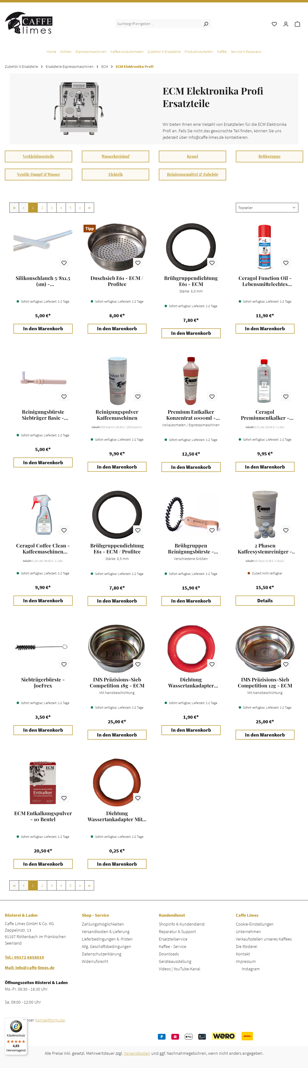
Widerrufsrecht (95, 961)
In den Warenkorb (43, 328)
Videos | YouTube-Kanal (179, 969)
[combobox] (157, 23)
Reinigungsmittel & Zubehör (192, 174)
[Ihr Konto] (286, 23)
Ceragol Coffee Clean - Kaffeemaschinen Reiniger (43, 548)
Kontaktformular (50, 1020)
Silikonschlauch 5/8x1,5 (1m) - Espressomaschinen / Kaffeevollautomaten (43, 281)
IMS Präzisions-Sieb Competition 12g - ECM (265, 682)
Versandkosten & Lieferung (105, 931)
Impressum (246, 961)
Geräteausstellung (175, 961)
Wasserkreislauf (115, 156)
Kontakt (243, 954)
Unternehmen (248, 931)
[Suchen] (205, 23)
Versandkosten (137, 1053)
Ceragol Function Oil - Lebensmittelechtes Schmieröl (265, 281)
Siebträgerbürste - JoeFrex (43, 682)
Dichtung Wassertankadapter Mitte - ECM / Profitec (117, 816)
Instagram (251, 969)
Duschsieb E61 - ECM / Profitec (116, 281)
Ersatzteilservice (173, 939)
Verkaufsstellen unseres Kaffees (264, 939)
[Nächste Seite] (80, 208)
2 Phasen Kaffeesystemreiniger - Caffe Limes (265, 548)
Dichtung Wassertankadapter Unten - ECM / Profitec (191, 682)
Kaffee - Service (172, 946)
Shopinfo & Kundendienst (182, 924)
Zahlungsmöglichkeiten (103, 924)
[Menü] (24, 1021)
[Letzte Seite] (89, 208)
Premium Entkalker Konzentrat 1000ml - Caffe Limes (191, 415)
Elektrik (116, 174)
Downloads (169, 954)
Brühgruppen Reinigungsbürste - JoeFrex (191, 548)
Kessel (192, 156)
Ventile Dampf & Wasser (38, 174)
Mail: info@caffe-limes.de (29, 967)
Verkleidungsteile (38, 156)
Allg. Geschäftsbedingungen (106, 946)
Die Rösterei (246, 946)
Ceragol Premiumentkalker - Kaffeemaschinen (265, 415)
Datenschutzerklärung (101, 954)
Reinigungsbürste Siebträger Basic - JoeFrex (43, 415)
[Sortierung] (267, 207)
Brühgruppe (269, 156)
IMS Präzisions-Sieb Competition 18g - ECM (117, 682)
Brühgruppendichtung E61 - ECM (191, 281)
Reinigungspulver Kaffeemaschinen (117, 415)
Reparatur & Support (177, 931)
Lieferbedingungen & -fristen (107, 939)
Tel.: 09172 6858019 (24, 957)
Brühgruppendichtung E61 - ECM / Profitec (117, 548)
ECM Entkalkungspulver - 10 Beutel (43, 816)
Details (265, 601)
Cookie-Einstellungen (255, 924)
